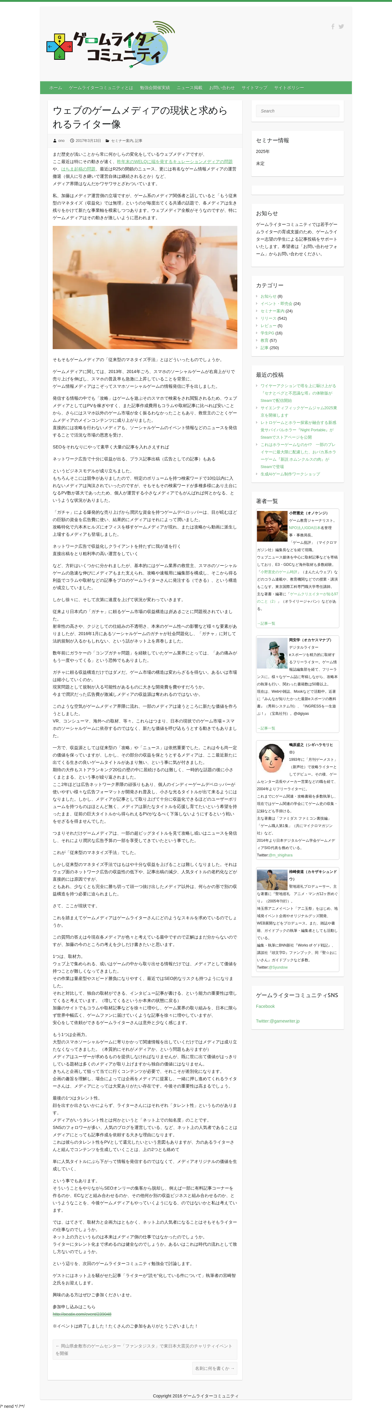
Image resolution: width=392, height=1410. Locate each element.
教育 (265, 340)
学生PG (267, 333)
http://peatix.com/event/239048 (82, 1314)
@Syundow (278, 967)
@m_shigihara (281, 855)
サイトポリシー (289, 87)
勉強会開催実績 (155, 87)
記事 (138, 141)
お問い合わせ (222, 87)
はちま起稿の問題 (78, 168)
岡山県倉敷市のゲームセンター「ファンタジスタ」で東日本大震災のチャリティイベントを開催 (143, 1349)
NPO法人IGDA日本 (305, 528)
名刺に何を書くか (215, 1368)
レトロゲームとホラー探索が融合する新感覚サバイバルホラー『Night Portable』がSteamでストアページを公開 (298, 430)
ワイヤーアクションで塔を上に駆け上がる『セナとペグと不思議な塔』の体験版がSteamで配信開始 (298, 393)
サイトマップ (254, 87)
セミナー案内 (122, 141)
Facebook (265, 1006)
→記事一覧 (266, 623)
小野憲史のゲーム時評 (279, 572)
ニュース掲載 (189, 87)
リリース (269, 318)
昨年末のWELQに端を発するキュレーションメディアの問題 (174, 161)
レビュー (269, 325)
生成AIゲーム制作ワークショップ (290, 474)
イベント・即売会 (276, 303)
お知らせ (269, 296)
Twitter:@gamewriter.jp (278, 1021)
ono (61, 141)
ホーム (55, 87)
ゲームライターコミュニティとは (101, 87)
